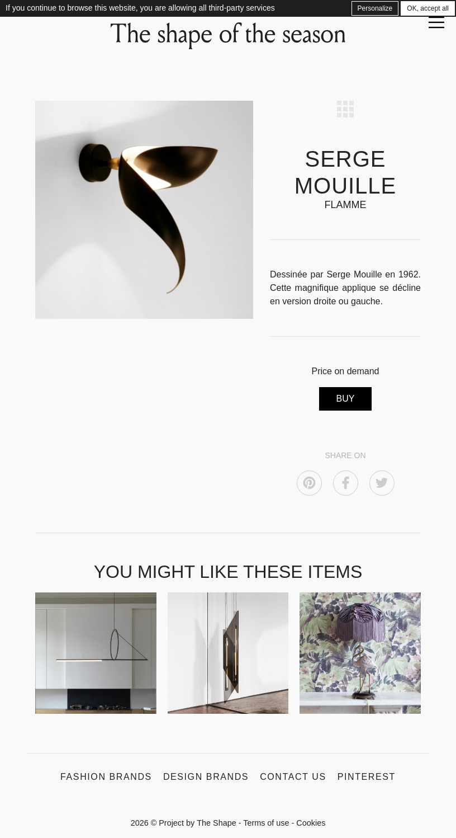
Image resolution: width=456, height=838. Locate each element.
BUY (345, 398)
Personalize (375, 8)
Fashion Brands (106, 776)
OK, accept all (428, 8)
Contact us (293, 776)
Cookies (310, 822)
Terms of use (266, 822)
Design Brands (206, 776)
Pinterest (367, 776)
